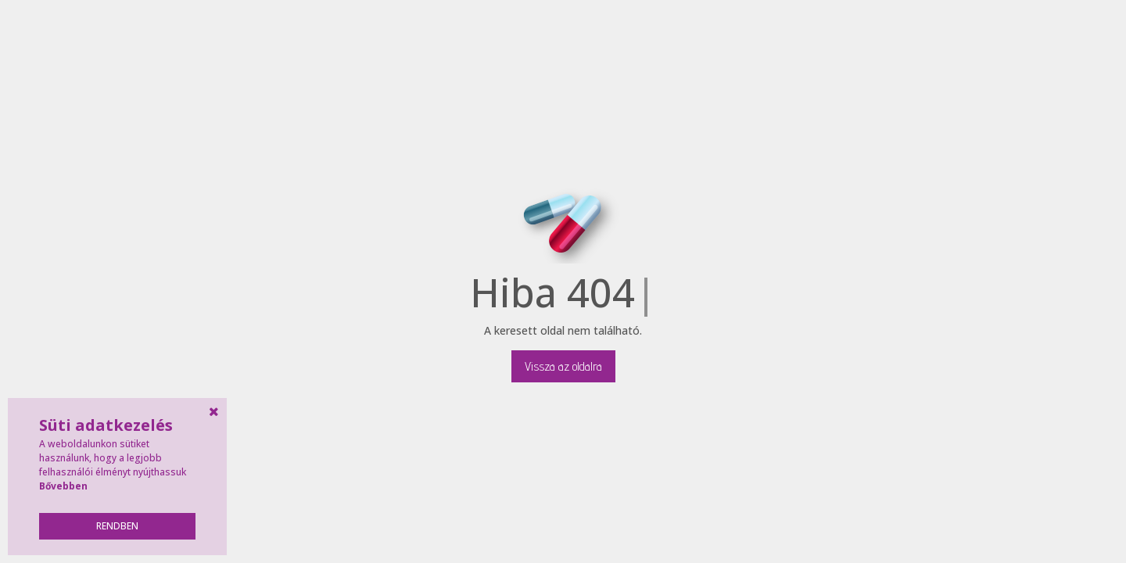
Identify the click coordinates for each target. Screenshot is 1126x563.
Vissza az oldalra (563, 366)
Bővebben (63, 486)
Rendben (117, 526)
